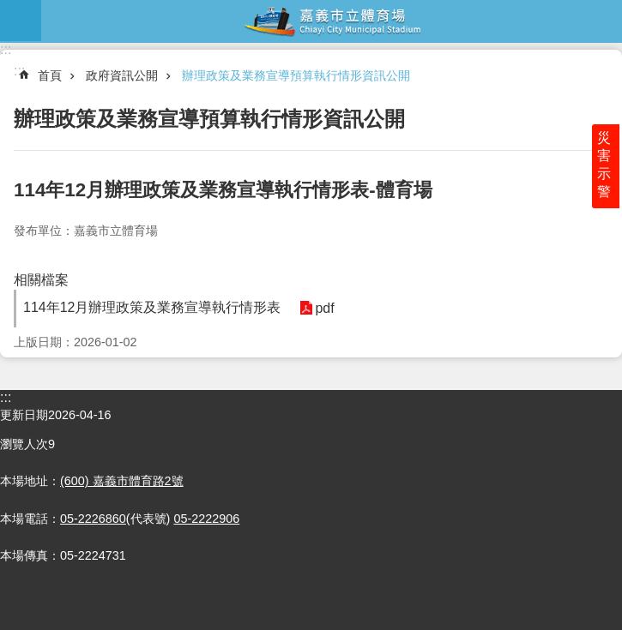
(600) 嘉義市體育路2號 (122, 481)
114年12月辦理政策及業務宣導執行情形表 (152, 307)
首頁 (50, 75)
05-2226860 (93, 518)
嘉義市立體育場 (331, 20)
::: (5, 49)
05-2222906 (206, 518)
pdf (323, 308)
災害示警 (606, 169)
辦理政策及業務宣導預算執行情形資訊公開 (296, 75)
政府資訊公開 (122, 75)
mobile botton (20, 20)
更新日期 (24, 415)
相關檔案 (41, 280)
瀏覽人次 (24, 444)
